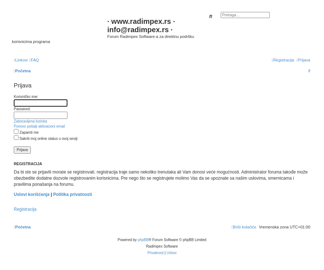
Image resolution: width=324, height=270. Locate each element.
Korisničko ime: (26, 97)
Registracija (25, 209)
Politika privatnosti (72, 194)
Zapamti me (26, 132)
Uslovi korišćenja (32, 194)
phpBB (143, 240)
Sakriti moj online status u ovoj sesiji (46, 139)
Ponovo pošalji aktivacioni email (39, 126)
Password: (22, 109)
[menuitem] (34, 60)
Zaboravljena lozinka (30, 121)
